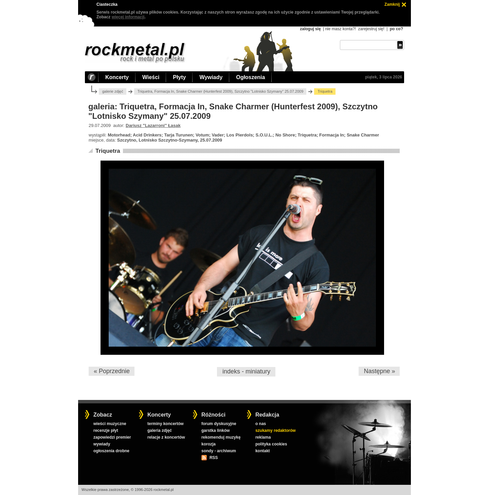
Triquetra (107, 151)
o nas (260, 423)
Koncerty (117, 77)
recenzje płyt (105, 430)
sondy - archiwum (218, 450)
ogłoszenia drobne (111, 450)
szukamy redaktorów (275, 430)
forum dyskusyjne (218, 423)
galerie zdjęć (112, 91)
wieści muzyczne (109, 423)
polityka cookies (271, 444)
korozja (208, 444)
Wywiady (210, 77)
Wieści (150, 77)
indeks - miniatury (246, 371)
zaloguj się (310, 28)
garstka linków (215, 430)
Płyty (179, 77)
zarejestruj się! (371, 28)
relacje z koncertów (166, 437)
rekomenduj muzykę (220, 437)
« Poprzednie (112, 371)
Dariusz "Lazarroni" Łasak (153, 125)
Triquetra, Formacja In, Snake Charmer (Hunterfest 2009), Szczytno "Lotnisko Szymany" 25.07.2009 (221, 91)
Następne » (379, 371)
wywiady (101, 444)
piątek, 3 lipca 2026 (383, 77)
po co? (396, 28)
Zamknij (392, 4)
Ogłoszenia (250, 77)
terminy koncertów (165, 423)
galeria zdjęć (159, 430)
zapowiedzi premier (112, 437)
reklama (263, 437)
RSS (214, 457)
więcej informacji (128, 17)
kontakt (262, 450)
